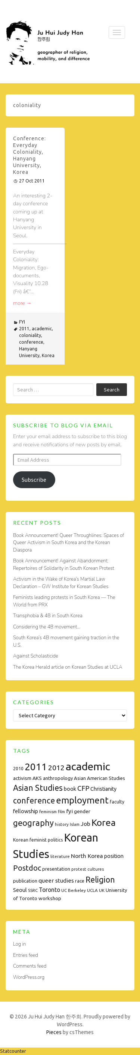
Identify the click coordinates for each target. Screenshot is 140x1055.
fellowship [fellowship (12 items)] (25, 811)
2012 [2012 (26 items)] (56, 768)
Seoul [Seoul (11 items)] (20, 890)
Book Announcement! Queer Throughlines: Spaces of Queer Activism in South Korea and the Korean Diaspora (68, 542)
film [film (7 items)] (61, 811)
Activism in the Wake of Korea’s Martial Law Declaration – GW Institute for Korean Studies (60, 583)
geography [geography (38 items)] (33, 822)
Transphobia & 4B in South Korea (48, 615)
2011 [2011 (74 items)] (36, 766)
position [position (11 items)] (114, 856)
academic (42, 328)
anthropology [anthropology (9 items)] (58, 778)
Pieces (54, 1032)
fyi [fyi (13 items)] (69, 811)
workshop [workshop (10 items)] (49, 898)
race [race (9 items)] (79, 880)
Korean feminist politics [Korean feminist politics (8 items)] (38, 839)
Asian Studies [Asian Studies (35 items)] (38, 787)
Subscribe (34, 479)
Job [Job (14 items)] (85, 823)
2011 (24, 328)
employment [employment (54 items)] (82, 800)
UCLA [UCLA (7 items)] (92, 890)
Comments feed (29, 966)
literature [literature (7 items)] (60, 856)
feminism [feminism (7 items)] (48, 811)
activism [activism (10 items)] (22, 778)
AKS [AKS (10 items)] (37, 778)
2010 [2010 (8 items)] (18, 768)
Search (111, 389)
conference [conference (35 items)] (34, 800)
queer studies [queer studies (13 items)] (56, 880)
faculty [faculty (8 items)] (117, 801)
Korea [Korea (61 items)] (103, 822)
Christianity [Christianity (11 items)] (103, 789)
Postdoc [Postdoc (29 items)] (27, 868)
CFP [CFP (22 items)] (83, 788)
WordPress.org (28, 977)
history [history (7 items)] (62, 824)
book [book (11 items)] (70, 789)
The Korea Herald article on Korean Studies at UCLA (67, 667)
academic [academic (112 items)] (88, 766)
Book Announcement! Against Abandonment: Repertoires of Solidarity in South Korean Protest (63, 565)
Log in (19, 944)
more (22, 303)
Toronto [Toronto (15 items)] (49, 889)
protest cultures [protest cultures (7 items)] (87, 869)
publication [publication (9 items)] (25, 880)
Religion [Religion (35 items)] (100, 879)
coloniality (30, 335)
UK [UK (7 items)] (102, 890)
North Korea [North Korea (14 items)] (87, 855)
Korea (48, 355)
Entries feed (25, 955)
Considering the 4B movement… (46, 627)
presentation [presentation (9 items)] (56, 868)
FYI (22, 321)
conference (31, 342)
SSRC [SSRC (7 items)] (33, 890)
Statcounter (13, 1051)
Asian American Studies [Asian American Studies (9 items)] (99, 778)
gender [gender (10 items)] (82, 811)
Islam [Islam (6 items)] (75, 824)
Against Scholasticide (35, 656)
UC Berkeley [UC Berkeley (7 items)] (73, 890)
